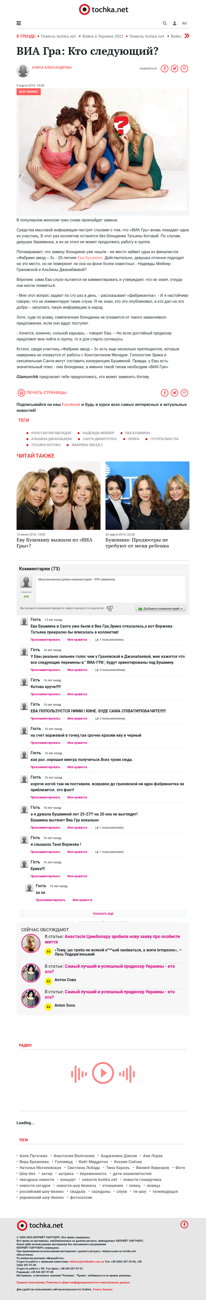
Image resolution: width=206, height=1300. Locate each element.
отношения (112, 1185)
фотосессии (81, 1197)
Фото (180, 1167)
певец (135, 1185)
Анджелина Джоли (119, 1155)
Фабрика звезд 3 (87, 445)
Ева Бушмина (137, 433)
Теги (24, 1140)
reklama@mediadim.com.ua (86, 1261)
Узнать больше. (103, 1289)
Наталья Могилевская (40, 1167)
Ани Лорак (153, 1155)
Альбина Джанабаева (51, 439)
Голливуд (64, 1161)
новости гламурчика (142, 1179)
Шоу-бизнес (28, 91)
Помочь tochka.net (59, 36)
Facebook (71, 404)
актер (46, 1173)
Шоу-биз (27, 1173)
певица (153, 1185)
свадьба (77, 1191)
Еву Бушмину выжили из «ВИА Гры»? (55, 542)
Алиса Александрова (52, 67)
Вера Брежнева (34, 1161)
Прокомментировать (45, 639)
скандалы (101, 1191)
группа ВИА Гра (164, 439)
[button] (175, 23)
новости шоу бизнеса (76, 1185)
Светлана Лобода (83, 1167)
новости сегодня (35, 1185)
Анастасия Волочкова (74, 1155)
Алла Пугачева (33, 1155)
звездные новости (37, 1179)
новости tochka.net (99, 1179)
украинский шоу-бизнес (42, 1197)
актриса (66, 1173)
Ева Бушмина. (90, 258)
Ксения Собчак (128, 1161)
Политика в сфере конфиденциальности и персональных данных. (88, 1282)
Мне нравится (77, 639)
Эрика (133, 439)
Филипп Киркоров (152, 1167)
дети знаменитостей (132, 1173)
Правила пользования (30, 1282)
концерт (68, 1179)
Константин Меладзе (51, 433)
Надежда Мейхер (98, 433)
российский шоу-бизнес (42, 1191)
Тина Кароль (118, 1167)
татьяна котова (46, 445)
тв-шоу (139, 1191)
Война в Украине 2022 (103, 36)
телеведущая (165, 1191)
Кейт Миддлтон (93, 1161)
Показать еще (103, 913)
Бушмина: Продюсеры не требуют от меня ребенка (137, 542)
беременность (93, 1173)
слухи (122, 1191)
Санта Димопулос (100, 439)
